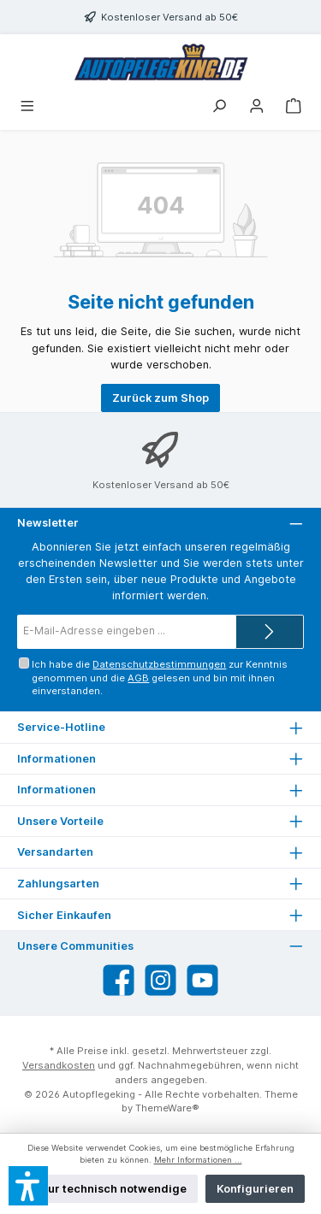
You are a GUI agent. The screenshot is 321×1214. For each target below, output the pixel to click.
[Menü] (27, 107)
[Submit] (269, 632)
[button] (28, 1185)
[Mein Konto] (257, 107)
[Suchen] (219, 107)
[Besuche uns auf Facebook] (118, 980)
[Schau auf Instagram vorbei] (160, 980)
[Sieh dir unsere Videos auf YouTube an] (202, 980)
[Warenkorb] (293, 107)
